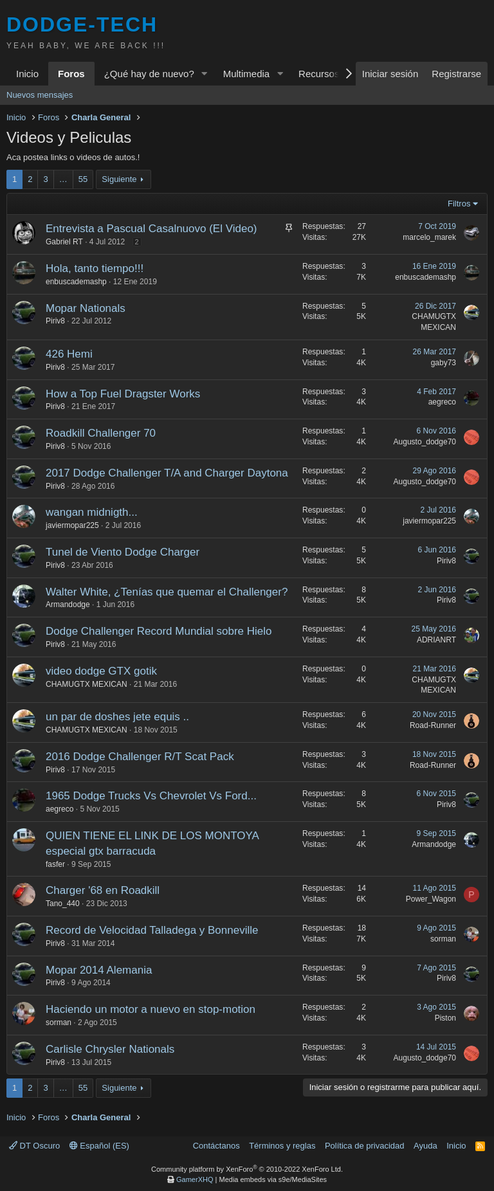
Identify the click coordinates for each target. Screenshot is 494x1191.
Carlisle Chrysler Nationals (110, 1049)
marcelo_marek (429, 237)
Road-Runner (433, 725)
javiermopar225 (72, 525)
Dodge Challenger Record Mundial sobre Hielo (159, 631)
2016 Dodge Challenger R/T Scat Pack (140, 756)
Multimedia (246, 73)
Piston (445, 1018)
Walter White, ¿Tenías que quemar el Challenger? (167, 592)
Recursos (318, 73)
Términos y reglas (282, 1145)
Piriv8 (55, 320)
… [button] (63, 179)
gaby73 (443, 362)
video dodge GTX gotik (101, 671)
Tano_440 (63, 903)
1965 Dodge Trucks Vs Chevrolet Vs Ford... (151, 796)
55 (82, 179)
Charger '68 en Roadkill (103, 890)
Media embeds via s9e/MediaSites (273, 1179)
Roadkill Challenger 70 (101, 433)
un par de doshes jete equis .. (117, 717)
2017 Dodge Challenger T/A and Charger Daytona (167, 473)
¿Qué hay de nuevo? (149, 73)
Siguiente (119, 179)
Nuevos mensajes (39, 95)
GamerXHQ (194, 1179)
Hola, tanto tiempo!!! (94, 268)
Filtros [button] (459, 203)
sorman (443, 938)
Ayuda (425, 1145)
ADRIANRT (436, 639)
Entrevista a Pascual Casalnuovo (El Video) (151, 229)
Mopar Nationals (85, 308)
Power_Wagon (431, 899)
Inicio (27, 73)
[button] (205, 74)
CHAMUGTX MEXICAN (86, 684)
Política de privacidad (365, 1145)
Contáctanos (216, 1145)
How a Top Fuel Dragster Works (123, 394)
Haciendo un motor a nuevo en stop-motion (150, 1009)
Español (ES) (99, 1145)
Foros (71, 73)
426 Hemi (69, 354)
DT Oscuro (34, 1145)
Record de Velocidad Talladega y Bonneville (152, 930)
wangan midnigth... (92, 512)
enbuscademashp (76, 281)
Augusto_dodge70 (425, 441)
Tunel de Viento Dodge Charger (122, 552)
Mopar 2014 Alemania (99, 970)
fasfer (55, 864)
